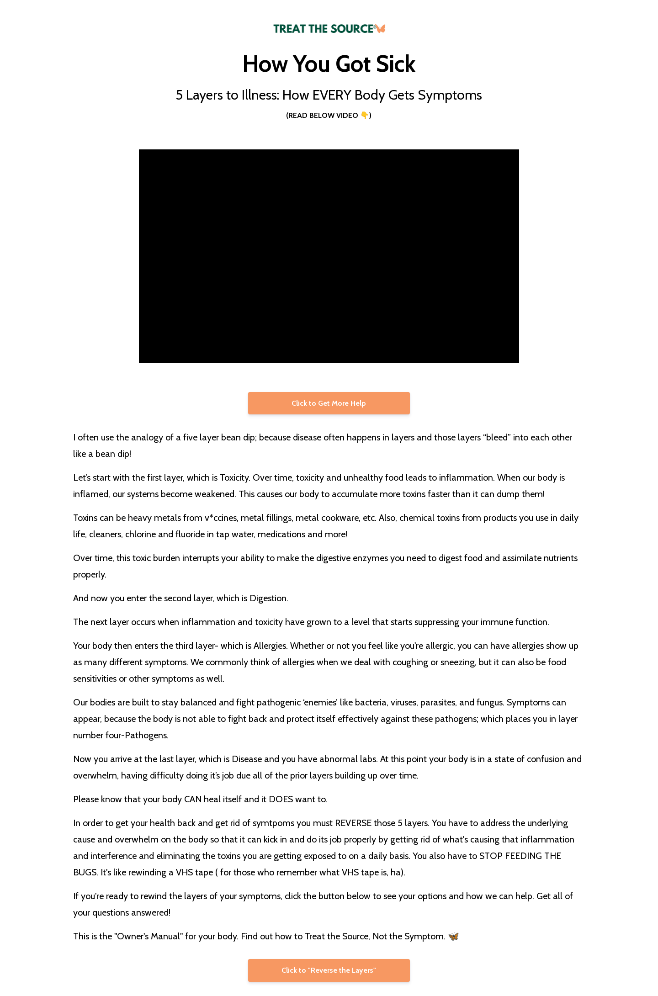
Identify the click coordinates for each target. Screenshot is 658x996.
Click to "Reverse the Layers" (328, 970)
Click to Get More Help (329, 403)
